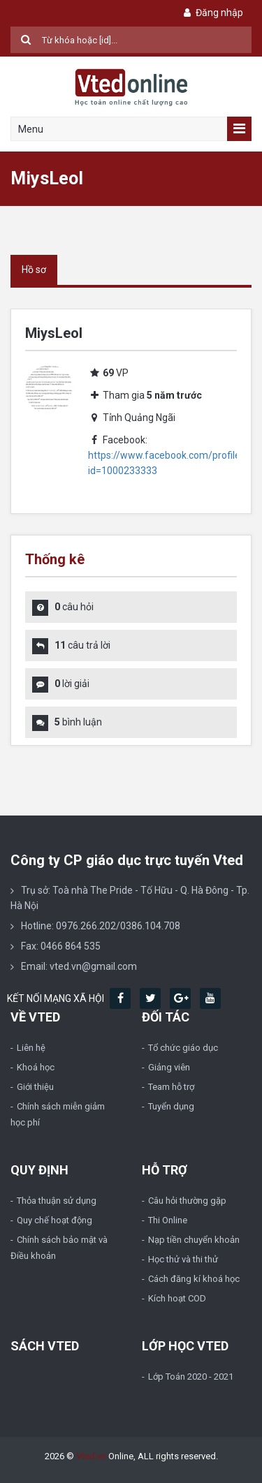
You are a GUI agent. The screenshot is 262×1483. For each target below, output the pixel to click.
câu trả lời (82, 645)
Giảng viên (169, 1067)
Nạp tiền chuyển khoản (194, 1239)
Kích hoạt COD (177, 1298)
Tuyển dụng (171, 1106)
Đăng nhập (212, 12)
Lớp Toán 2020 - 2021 (190, 1376)
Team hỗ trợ (171, 1087)
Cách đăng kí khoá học (194, 1279)
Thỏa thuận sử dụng (56, 1200)
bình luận (78, 722)
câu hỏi (74, 606)
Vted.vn (91, 1456)
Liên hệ (31, 1047)
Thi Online (167, 1220)
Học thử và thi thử (183, 1259)
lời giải (71, 683)
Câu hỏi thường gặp (187, 1200)
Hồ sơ (34, 269)
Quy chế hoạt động (54, 1220)
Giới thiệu (35, 1087)
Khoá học (35, 1067)
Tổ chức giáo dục (183, 1047)
